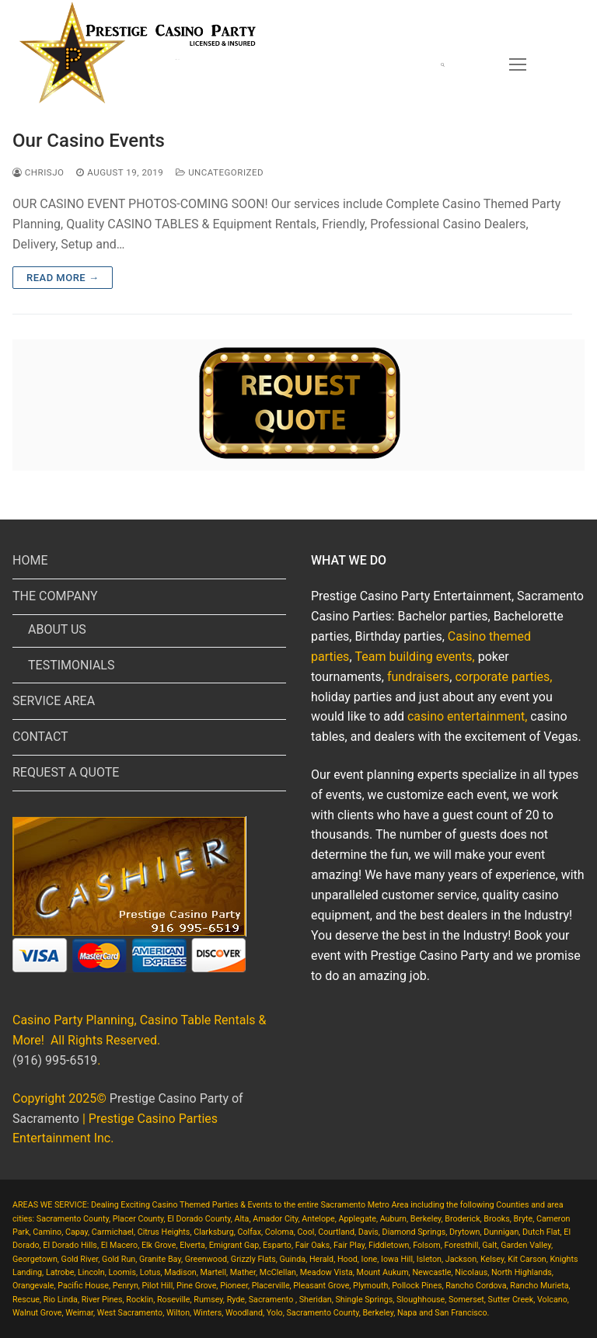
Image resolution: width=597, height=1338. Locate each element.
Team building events (414, 656)
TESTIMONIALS (71, 665)
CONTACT (40, 736)
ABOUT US (57, 629)
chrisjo (38, 172)
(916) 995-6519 (54, 1060)
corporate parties (502, 676)
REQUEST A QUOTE (65, 772)
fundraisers (418, 676)
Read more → (62, 277)
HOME (29, 560)
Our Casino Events (88, 140)
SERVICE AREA (53, 700)
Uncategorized (220, 172)
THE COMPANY (56, 596)
